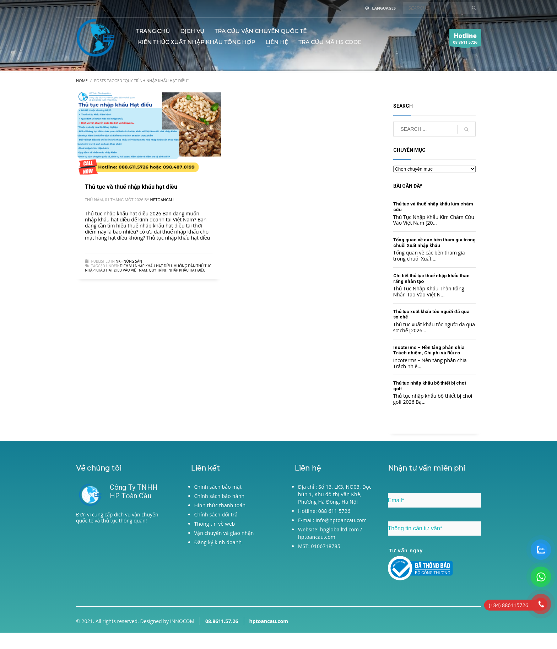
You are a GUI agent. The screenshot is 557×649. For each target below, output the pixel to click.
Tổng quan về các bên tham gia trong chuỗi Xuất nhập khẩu (434, 242)
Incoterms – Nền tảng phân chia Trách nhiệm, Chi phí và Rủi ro (429, 350)
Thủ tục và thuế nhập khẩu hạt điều (131, 186)
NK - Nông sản (129, 261)
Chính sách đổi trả (216, 514)
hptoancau (162, 199)
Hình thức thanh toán (220, 505)
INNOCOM (182, 621)
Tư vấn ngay (406, 550)
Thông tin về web (214, 523)
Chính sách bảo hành (219, 496)
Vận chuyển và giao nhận (224, 533)
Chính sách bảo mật (218, 486)
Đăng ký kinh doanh (218, 542)
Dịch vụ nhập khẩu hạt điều (146, 265)
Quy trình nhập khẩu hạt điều (177, 270)
